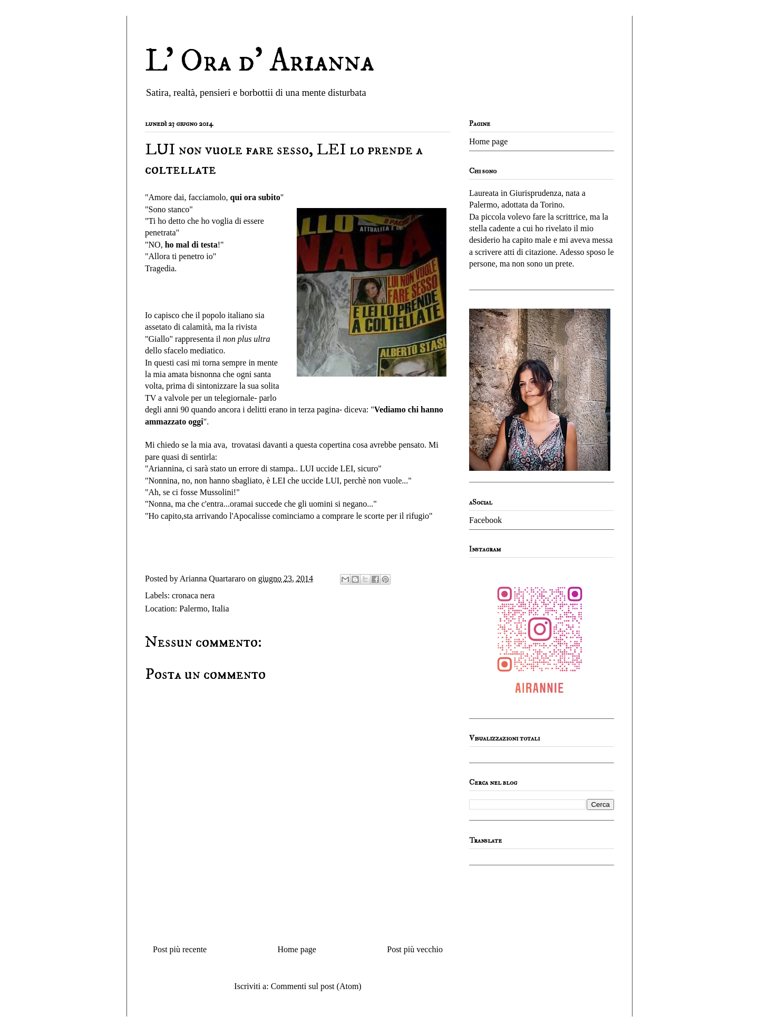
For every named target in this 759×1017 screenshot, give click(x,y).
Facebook (485, 520)
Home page (297, 949)
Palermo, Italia (204, 608)
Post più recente (180, 949)
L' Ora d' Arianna (259, 61)
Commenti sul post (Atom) (316, 986)
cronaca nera (193, 595)
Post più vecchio (415, 949)
